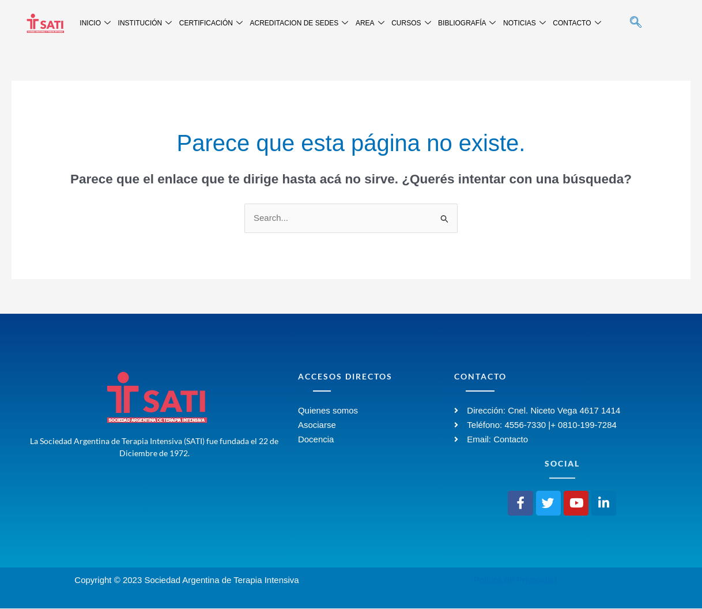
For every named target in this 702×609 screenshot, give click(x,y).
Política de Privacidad (515, 580)
